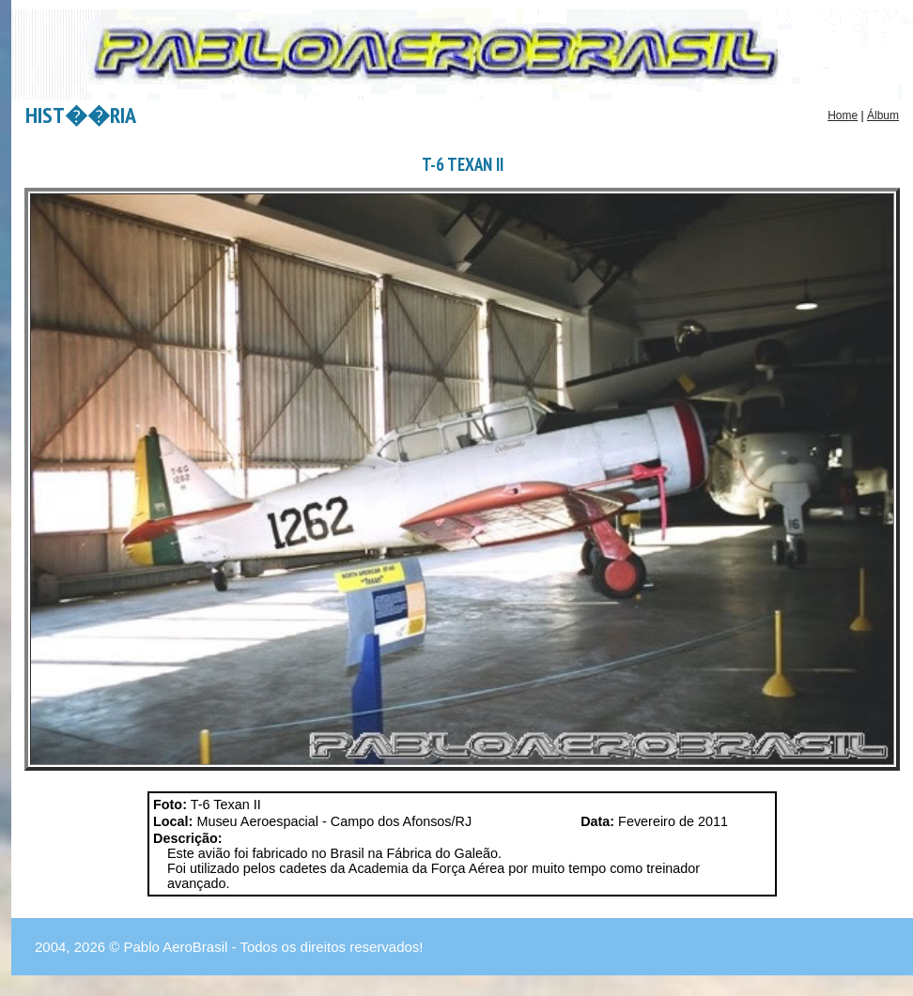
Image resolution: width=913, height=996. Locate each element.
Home (843, 115)
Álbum (883, 115)
